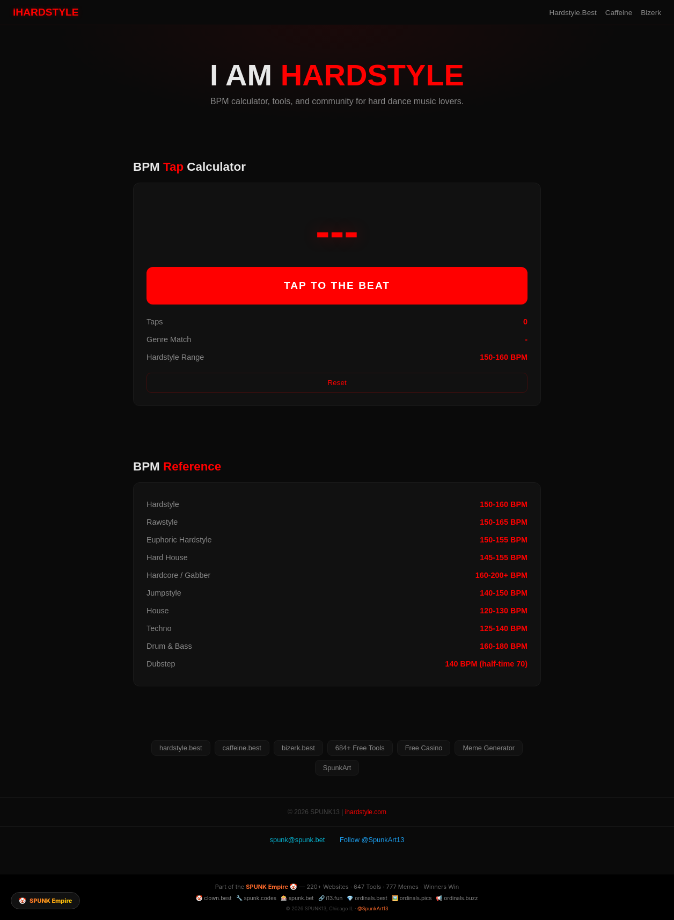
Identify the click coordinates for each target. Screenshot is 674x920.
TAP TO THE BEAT (337, 285)
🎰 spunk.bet (297, 898)
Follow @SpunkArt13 (372, 840)
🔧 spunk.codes (256, 898)
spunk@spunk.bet (297, 840)
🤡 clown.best (213, 898)
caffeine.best (242, 748)
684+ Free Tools (360, 748)
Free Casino (424, 748)
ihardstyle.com (365, 812)
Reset (337, 383)
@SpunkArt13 (372, 908)
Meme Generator (489, 748)
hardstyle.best (180, 748)
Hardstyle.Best (572, 13)
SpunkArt (337, 768)
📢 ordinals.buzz (457, 898)
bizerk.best (298, 748)
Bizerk (651, 13)
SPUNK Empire (267, 886)
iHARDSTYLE (46, 12)
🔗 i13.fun (330, 898)
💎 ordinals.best (367, 898)
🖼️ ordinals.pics (412, 898)
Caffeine (618, 13)
